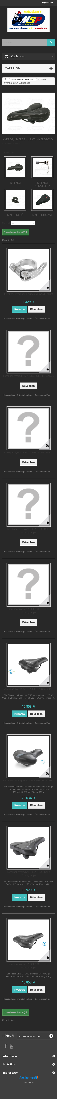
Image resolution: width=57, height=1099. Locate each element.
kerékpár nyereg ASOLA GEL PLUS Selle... (28, 452)
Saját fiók (8, 1064)
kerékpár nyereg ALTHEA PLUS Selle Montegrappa (28, 531)
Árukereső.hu (28, 1082)
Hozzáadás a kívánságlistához (17, 318)
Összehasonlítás (42, 318)
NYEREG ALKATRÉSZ (42, 184)
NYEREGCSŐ (15, 215)
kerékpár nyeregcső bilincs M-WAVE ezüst (28, 294)
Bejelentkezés (47, 2)
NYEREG (15, 182)
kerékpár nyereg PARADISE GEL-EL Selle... (28, 376)
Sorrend (6, 223)
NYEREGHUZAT (42, 215)
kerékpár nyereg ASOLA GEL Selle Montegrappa (28, 611)
